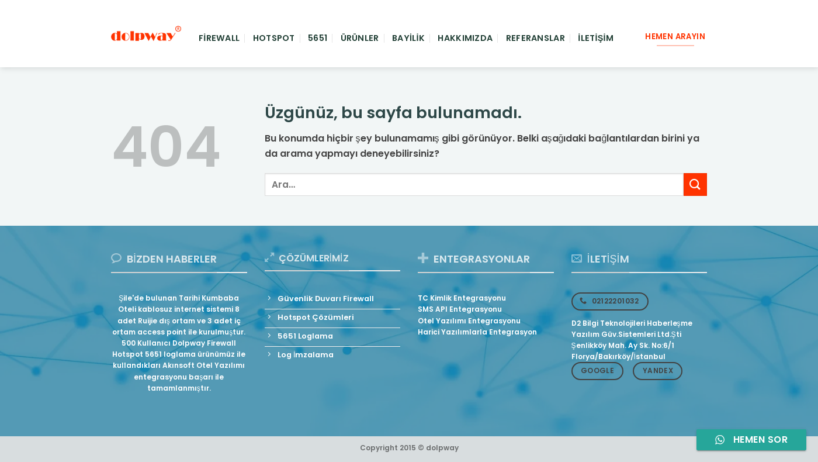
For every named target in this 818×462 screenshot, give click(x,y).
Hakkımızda (465, 38)
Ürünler (360, 38)
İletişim (596, 38)
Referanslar (535, 38)
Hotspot (274, 38)
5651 (317, 38)
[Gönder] (695, 184)
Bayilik (408, 38)
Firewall (219, 38)
